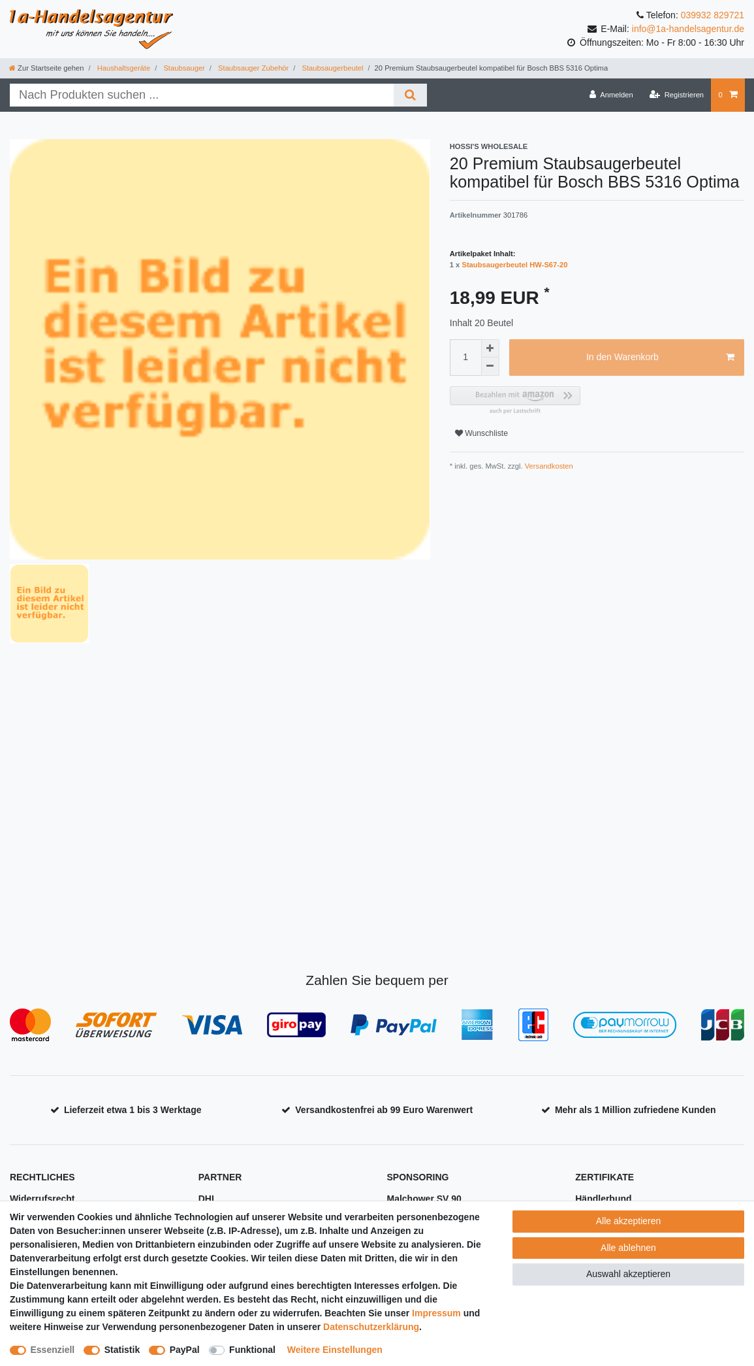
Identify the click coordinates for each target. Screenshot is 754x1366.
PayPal (185, 1349)
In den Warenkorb (660, 357)
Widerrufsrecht (42, 1198)
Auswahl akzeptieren (628, 1274)
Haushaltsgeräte (123, 68)
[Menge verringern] (490, 367)
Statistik (122, 1349)
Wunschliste (481, 433)
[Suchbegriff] (202, 95)
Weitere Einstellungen (335, 1349)
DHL (207, 1198)
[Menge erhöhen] (490, 348)
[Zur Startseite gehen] (46, 68)
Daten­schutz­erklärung (371, 1327)
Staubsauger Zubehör (252, 68)
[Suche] (410, 95)
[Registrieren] (676, 94)
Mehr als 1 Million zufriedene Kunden (635, 1110)
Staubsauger (183, 68)
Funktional (252, 1349)
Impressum (436, 1313)
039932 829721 (712, 15)
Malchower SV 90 (424, 1198)
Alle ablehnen (628, 1247)
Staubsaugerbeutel (331, 68)
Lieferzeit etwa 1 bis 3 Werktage (133, 1110)
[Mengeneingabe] (465, 357)
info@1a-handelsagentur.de (688, 29)
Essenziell (53, 1349)
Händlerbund (603, 1198)
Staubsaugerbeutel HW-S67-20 (514, 265)
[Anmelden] (611, 94)
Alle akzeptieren (628, 1221)
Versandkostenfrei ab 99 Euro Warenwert (384, 1110)
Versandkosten (548, 466)
